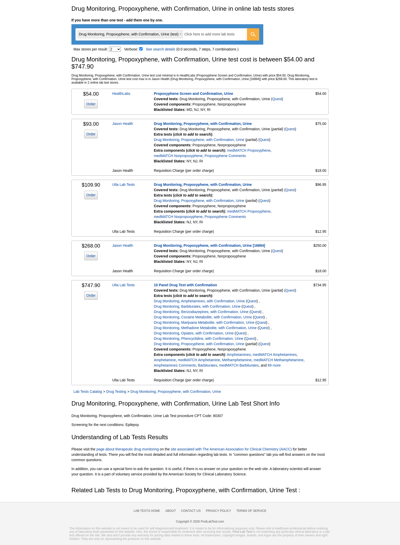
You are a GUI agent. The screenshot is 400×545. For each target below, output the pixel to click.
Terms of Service (251, 511)
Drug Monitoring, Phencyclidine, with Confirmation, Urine (198, 338)
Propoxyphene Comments (225, 156)
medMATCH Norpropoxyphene (178, 156)
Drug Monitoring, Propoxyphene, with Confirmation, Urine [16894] (209, 245)
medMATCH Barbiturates (239, 365)
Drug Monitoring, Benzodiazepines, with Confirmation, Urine (201, 312)
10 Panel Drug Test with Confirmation (185, 285)
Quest (277, 99)
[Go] (253, 34)
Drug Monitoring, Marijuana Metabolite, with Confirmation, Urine (204, 322)
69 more (274, 365)
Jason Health (122, 124)
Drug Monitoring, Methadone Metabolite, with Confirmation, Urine (205, 328)
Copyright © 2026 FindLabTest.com (200, 521)
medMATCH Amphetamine (199, 360)
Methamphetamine (237, 360)
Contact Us (191, 511)
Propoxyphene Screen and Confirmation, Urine (193, 94)
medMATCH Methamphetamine (279, 360)
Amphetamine (165, 360)
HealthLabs (121, 94)
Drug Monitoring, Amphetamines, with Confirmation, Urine (199, 301)
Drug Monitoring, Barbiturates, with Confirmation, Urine (197, 306)
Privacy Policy (218, 511)
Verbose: (131, 49)
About (170, 511)
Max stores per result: (90, 49)
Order (91, 104)
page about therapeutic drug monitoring (127, 449)
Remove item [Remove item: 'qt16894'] (181, 34)
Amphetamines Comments (175, 365)
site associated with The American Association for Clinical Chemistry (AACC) (231, 449)
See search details (160, 49)
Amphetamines (239, 355)
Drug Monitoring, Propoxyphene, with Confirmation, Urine (203, 124)
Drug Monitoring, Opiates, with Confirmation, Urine (194, 333)
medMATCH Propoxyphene (248, 150)
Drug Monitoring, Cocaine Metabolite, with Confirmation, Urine (203, 317)
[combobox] (167, 34)
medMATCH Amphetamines (274, 355)
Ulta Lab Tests (123, 185)
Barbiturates (207, 365)
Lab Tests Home (147, 511)
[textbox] (213, 34)
